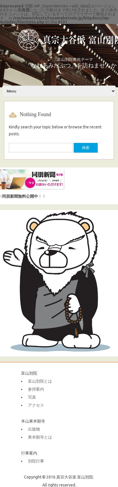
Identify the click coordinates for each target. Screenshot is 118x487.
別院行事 (36, 461)
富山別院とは (40, 381)
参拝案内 (36, 389)
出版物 (34, 429)
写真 (32, 397)
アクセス (36, 405)
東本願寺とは (40, 437)
